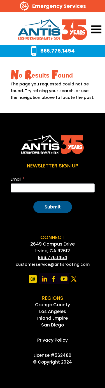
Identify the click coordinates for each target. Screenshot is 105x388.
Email (18, 179)
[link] (52, 30)
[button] (88, 30)
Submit (53, 207)
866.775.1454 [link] (52, 257)
